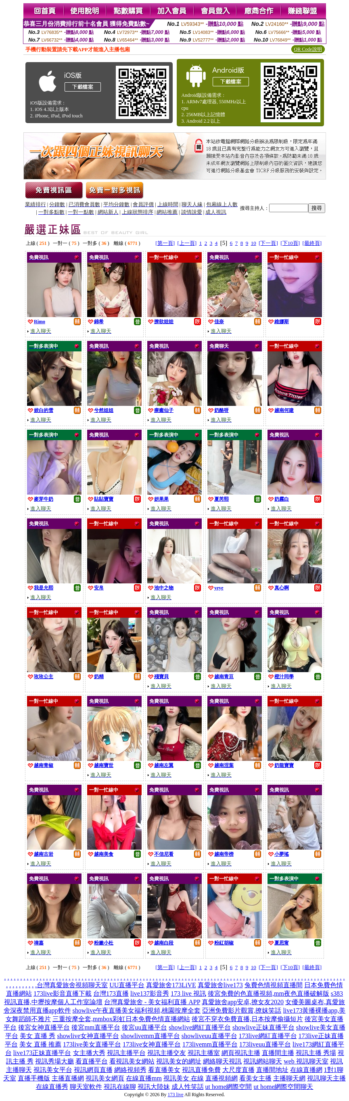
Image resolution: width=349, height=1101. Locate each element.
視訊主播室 (204, 1052)
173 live (176, 1094)
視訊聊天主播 (326, 1078)
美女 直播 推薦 (40, 1044)
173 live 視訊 (188, 993)
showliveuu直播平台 (209, 1035)
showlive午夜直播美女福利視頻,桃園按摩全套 (137, 1010)
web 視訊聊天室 (306, 1061)
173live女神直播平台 (152, 1044)
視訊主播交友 (166, 1052)
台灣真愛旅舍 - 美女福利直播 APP (152, 1002)
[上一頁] (186, 243)
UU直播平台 (126, 985)
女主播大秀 (89, 1052)
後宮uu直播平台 (144, 1027)
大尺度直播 (238, 1069)
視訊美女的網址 (178, 1061)
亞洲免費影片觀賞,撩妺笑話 (241, 1010)
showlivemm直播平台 (150, 1035)
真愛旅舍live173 (220, 985)
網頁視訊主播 (241, 1052)
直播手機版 (34, 1078)
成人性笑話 (187, 1086)
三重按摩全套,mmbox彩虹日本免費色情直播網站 (121, 1018)
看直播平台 (91, 1061)
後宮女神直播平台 (44, 1027)
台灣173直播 (111, 993)
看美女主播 (255, 1078)
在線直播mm (144, 1078)
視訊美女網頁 (105, 1078)
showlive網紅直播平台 (200, 1027)
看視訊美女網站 (132, 1061)
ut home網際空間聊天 (283, 1086)
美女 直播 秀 (37, 1035)
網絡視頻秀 (130, 1069)
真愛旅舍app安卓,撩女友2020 (243, 1002)
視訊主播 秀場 (316, 1052)
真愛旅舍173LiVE (171, 985)
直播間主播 (278, 1052)
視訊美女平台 (52, 1069)
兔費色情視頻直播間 (274, 985)
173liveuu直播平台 (265, 1044)
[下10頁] (290, 243)
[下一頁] (268, 243)
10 (253, 243)
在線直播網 (306, 1069)
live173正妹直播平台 (42, 1052)
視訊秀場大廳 (54, 1061)
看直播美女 (164, 1069)
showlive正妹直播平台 (263, 1027)
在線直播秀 (52, 1086)
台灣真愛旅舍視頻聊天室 (72, 985)
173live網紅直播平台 (268, 1035)
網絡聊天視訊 (222, 1061)
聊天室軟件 (86, 1086)
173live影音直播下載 (62, 993)
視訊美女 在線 (183, 1078)
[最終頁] (312, 243)
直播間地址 (272, 1069)
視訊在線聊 (120, 1086)
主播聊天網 (289, 1078)
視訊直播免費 (201, 1069)
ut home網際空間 (228, 1086)
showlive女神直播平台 (88, 1035)
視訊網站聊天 (262, 1061)
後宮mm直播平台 (95, 1027)
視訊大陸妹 (154, 1086)
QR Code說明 (308, 49)
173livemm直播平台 (210, 1044)
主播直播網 (68, 1078)
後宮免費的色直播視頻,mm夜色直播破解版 (268, 993)
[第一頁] (165, 243)
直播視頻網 (221, 1078)
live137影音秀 (149, 993)
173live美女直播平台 (92, 1044)
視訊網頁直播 (93, 1069)
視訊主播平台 (126, 1052)
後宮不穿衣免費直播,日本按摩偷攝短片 (247, 1018)
